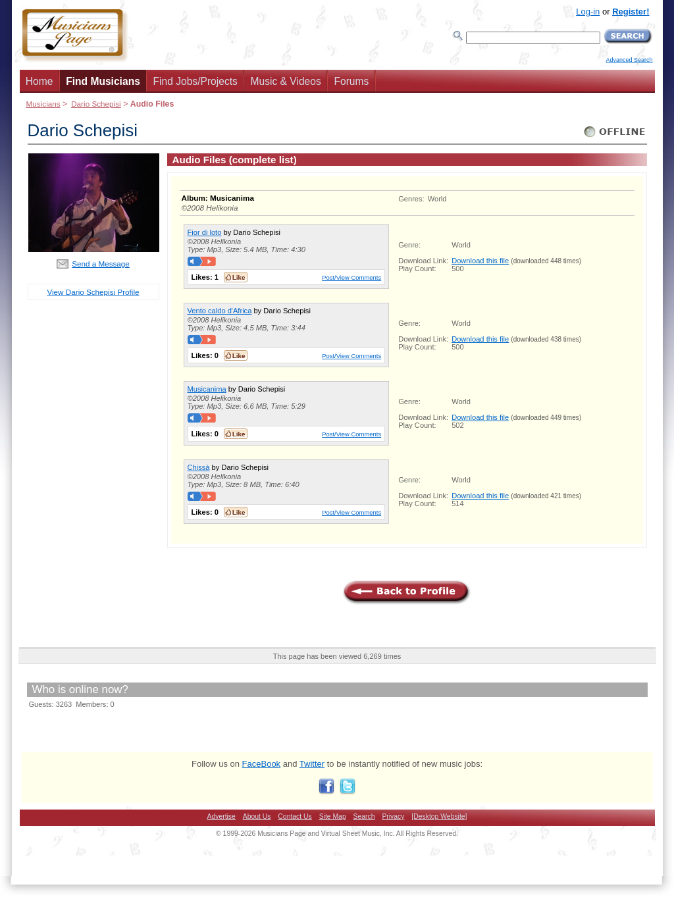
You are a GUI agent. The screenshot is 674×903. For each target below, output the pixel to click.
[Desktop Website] (439, 816)
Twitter (311, 764)
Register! (630, 11)
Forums (351, 81)
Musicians (43, 103)
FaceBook (261, 764)
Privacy (393, 816)
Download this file (480, 261)
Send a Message (101, 263)
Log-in (588, 11)
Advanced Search (629, 60)
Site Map (332, 816)
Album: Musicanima (218, 198)
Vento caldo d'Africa (220, 311)
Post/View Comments (351, 277)
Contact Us (294, 816)
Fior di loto (205, 232)
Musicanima (207, 389)
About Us (257, 816)
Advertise (221, 816)
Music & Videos (286, 81)
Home (39, 81)
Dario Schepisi (96, 103)
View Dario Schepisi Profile (93, 292)
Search (364, 816)
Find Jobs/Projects (195, 81)
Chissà (199, 467)
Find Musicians (103, 81)
